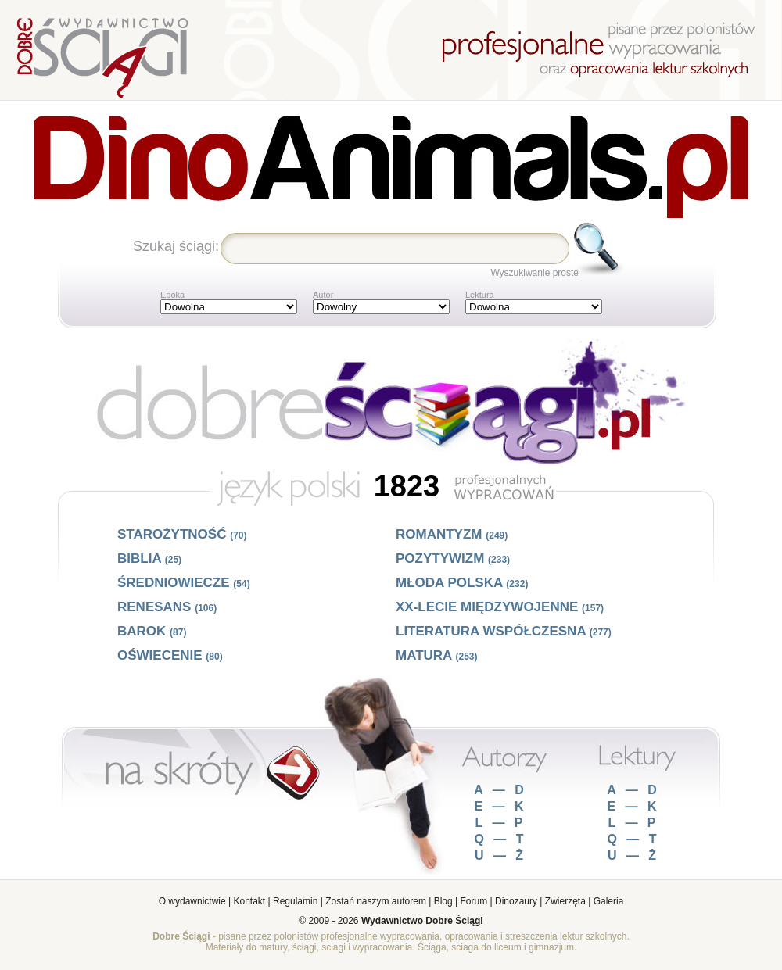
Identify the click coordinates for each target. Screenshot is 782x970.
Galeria (609, 901)
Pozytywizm (453, 558)
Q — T (500, 839)
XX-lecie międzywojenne (500, 607)
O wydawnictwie (192, 901)
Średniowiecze (183, 582)
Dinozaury (516, 901)
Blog (443, 901)
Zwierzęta (565, 901)
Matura (437, 655)
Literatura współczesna (504, 631)
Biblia (149, 558)
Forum (474, 901)
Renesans (167, 607)
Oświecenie (170, 655)
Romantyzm (452, 534)
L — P (500, 822)
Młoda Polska (462, 582)
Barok (151, 631)
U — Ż (500, 855)
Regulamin (295, 901)
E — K (500, 806)
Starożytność (182, 534)
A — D (500, 789)
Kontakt (250, 901)
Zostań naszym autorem (375, 901)
